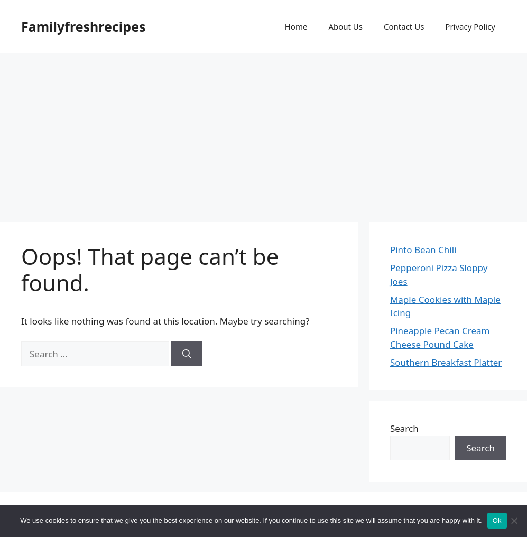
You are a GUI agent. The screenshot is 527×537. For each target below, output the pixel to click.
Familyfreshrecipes (83, 26)
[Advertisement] (263, 132)
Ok (497, 520)
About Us (345, 26)
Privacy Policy (470, 26)
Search (404, 428)
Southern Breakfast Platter (446, 362)
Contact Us (404, 26)
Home (296, 26)
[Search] (186, 354)
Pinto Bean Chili (423, 250)
